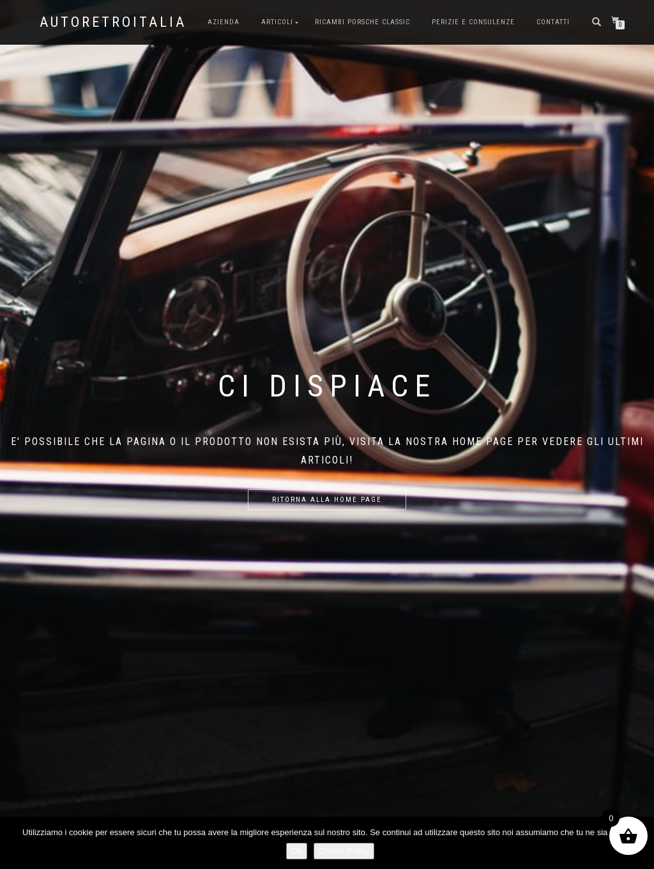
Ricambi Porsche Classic (362, 22)
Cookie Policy (344, 851)
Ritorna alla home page (327, 499)
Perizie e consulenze (473, 22)
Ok (296, 851)
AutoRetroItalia (113, 22)
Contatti (553, 22)
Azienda (224, 22)
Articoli (277, 22)
